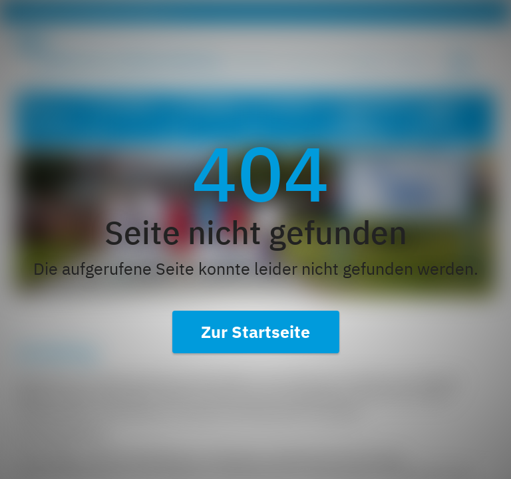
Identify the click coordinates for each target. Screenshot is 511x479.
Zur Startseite (255, 332)
